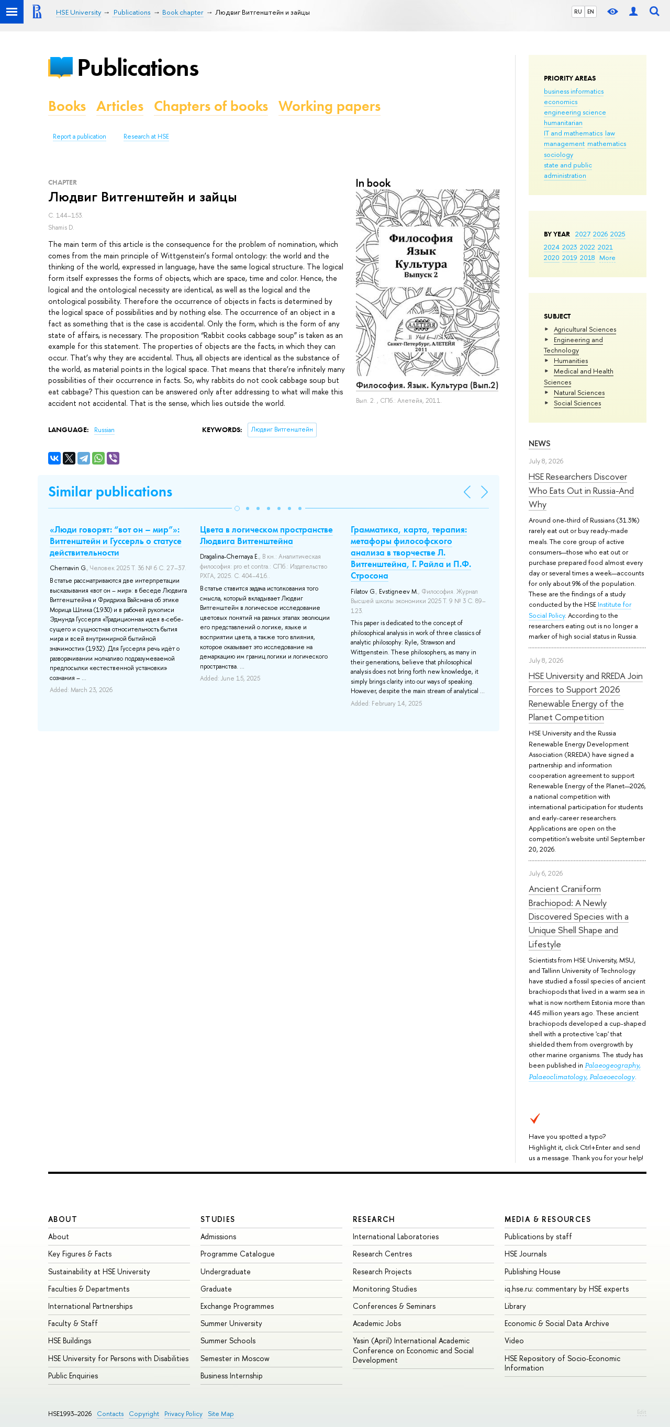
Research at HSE (146, 136)
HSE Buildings (69, 1340)
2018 (587, 257)
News (540, 443)
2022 (587, 247)
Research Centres (382, 1254)
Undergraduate (225, 1271)
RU (578, 11)
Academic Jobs (377, 1323)
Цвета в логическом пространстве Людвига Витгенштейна (266, 535)
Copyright (144, 1413)
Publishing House (533, 1271)
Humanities (571, 360)
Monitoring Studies (385, 1289)
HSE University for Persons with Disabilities (118, 1358)
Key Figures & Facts (79, 1254)
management (564, 143)
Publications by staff (538, 1236)
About (62, 1219)
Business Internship (231, 1375)
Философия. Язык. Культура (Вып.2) (427, 385)
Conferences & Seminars (394, 1306)
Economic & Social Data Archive (557, 1323)
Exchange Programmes (237, 1306)
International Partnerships (90, 1306)
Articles (119, 106)
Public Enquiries (73, 1375)
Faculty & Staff (73, 1323)
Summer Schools (227, 1340)
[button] (237, 508)
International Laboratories (396, 1236)
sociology (558, 154)
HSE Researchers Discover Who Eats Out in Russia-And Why (581, 490)
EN (590, 11)
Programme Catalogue (237, 1254)
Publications (137, 67)
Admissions (218, 1236)
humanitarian (563, 122)
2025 (618, 234)
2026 (600, 234)
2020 (552, 257)
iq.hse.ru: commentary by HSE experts (567, 1289)
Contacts (110, 1413)
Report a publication (79, 136)
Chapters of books (211, 106)
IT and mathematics (573, 133)
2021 (605, 247)
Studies (218, 1219)
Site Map (221, 1413)
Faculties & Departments (88, 1289)
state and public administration (568, 170)
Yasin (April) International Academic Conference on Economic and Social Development (413, 1349)
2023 (569, 247)
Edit (641, 1411)
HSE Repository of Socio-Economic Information (562, 1363)
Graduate (216, 1289)
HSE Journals (525, 1254)
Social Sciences (577, 402)
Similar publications (110, 491)
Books (67, 106)
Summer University (231, 1323)
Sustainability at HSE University (99, 1271)
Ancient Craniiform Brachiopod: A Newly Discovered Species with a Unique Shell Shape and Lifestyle (579, 915)
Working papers (329, 106)
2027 (582, 234)
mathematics (606, 143)
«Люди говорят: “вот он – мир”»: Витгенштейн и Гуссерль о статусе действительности (116, 541)
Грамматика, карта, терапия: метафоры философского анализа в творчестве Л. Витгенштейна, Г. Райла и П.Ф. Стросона (411, 552)
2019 (569, 257)
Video (514, 1340)
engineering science (575, 112)
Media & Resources (548, 1219)
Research (374, 1219)
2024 (552, 247)
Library (515, 1306)
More (607, 257)
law (610, 133)
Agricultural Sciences (585, 329)
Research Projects (382, 1271)
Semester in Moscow (235, 1358)
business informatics (574, 91)
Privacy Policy (183, 1413)
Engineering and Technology (573, 345)
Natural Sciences (579, 392)
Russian (104, 430)
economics (560, 101)
